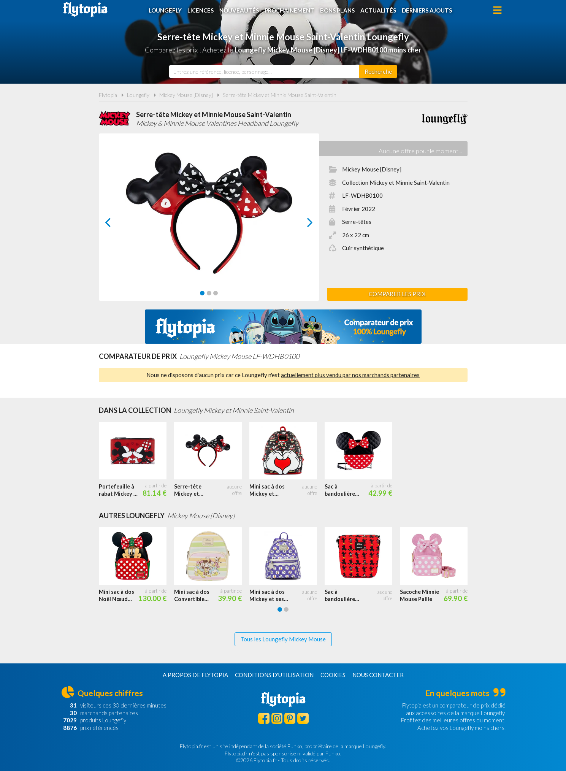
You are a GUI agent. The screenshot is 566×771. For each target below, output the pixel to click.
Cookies (333, 674)
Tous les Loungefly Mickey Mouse (283, 639)
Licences (200, 10)
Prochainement (289, 10)
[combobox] (264, 71)
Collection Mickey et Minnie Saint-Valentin (396, 182)
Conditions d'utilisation (274, 674)
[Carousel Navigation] (209, 222)
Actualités (378, 10)
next (301, 224)
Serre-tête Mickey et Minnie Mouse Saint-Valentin (279, 95)
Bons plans (337, 10)
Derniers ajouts (427, 10)
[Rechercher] (378, 71)
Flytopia (85, 9)
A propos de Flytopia (195, 674)
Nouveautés (239, 10)
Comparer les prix (397, 293)
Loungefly (165, 10)
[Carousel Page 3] (215, 293)
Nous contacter (378, 674)
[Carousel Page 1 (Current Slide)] (202, 293)
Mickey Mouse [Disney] (186, 95)
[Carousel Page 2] (209, 293)
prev (117, 224)
